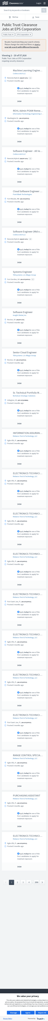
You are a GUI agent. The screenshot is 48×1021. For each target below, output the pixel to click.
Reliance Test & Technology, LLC (25, 436)
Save (35, 17)
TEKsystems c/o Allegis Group (24, 275)
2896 (36, 882)
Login (38, 3)
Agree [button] (27, 1012)
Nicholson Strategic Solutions (24, 396)
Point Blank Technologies (22, 194)
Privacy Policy (7, 1018)
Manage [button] (13, 1012)
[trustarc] (40, 1018)
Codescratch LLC (19, 73)
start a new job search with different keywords (22, 45)
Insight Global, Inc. (20, 315)
